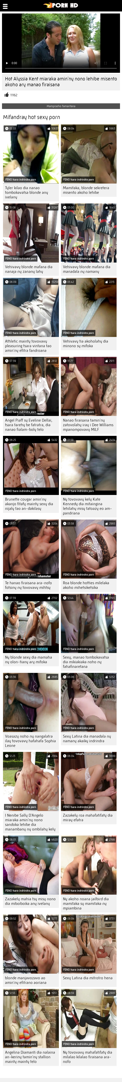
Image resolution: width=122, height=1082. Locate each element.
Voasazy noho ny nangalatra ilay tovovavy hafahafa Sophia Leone (30, 741)
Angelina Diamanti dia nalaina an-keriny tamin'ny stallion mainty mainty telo (30, 1057)
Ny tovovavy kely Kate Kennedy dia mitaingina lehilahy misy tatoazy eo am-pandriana (87, 506)
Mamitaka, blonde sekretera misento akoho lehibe (86, 190)
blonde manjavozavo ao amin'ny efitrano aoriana (25, 980)
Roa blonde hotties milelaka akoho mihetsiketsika (86, 585)
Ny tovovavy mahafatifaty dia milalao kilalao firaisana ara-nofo (87, 1057)
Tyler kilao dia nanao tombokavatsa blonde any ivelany (26, 192)
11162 (13, 95)
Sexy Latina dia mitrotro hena (88, 978)
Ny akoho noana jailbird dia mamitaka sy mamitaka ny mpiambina (86, 904)
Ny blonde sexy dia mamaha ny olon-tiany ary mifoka (28, 659)
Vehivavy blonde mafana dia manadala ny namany (86, 269)
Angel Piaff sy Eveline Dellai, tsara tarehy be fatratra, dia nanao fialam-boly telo (28, 425)
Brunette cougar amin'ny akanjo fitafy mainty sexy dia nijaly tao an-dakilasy (29, 504)
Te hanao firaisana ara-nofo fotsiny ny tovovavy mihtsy (28, 585)
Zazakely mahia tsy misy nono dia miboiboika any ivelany (30, 901)
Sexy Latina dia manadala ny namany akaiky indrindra (87, 738)
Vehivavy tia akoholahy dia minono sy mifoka (85, 343)
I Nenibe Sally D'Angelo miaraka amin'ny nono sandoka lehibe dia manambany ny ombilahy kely (30, 822)
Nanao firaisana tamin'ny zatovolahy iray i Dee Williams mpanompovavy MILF (88, 425)
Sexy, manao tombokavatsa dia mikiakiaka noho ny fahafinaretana (86, 662)
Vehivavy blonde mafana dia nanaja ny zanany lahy (28, 269)
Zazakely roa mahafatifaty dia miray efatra (88, 817)
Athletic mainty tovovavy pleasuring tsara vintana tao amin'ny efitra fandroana (28, 346)
